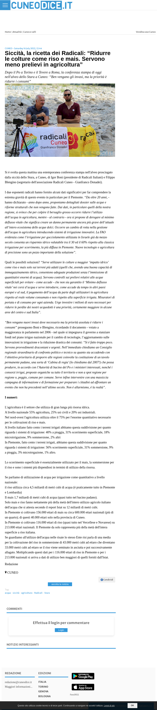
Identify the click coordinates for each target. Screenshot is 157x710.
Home (8, 32)
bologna (44, 696)
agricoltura (26, 593)
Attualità (17, 32)
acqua (8, 593)
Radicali (38, 593)
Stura (47, 593)
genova (43, 691)
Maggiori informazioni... (18, 686)
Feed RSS (74, 694)
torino (43, 686)
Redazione (13, 673)
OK (132, 705)
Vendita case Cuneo (146, 32)
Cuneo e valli (29, 32)
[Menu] (5, 5)
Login (61, 630)
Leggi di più (109, 705)
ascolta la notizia (60, 584)
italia (42, 681)
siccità (16, 593)
